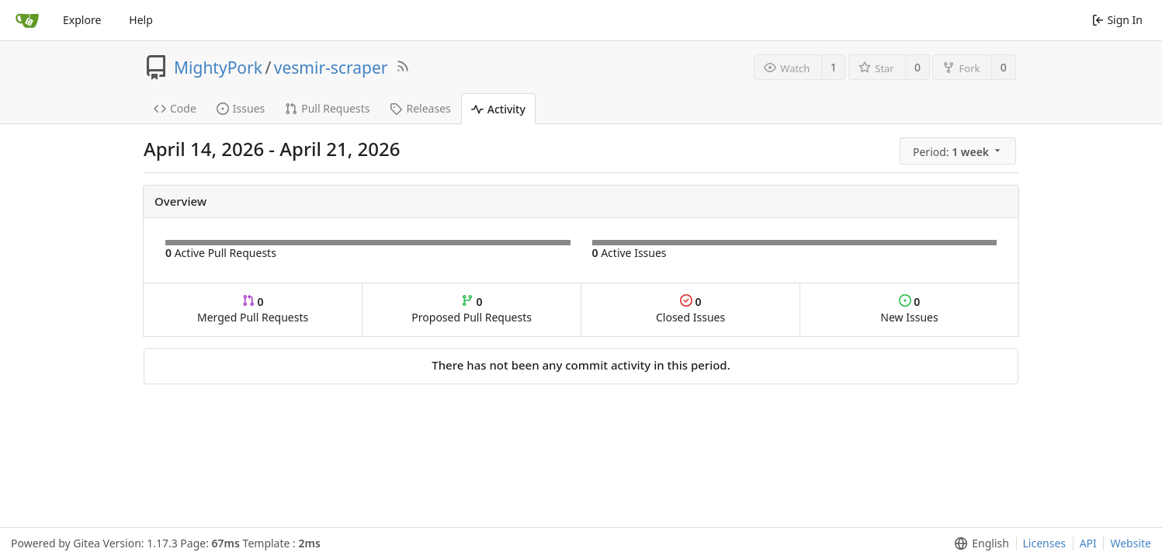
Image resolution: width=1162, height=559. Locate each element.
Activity (498, 109)
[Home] (27, 20)
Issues (241, 108)
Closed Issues (690, 309)
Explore (82, 19)
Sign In (1117, 19)
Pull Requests (327, 108)
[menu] (959, 151)
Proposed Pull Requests (471, 309)
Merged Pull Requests (252, 309)
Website (1130, 543)
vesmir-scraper (331, 67)
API (1088, 543)
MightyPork (218, 67)
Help (141, 19)
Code (175, 108)
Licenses (1045, 543)
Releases (420, 108)
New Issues (909, 309)
